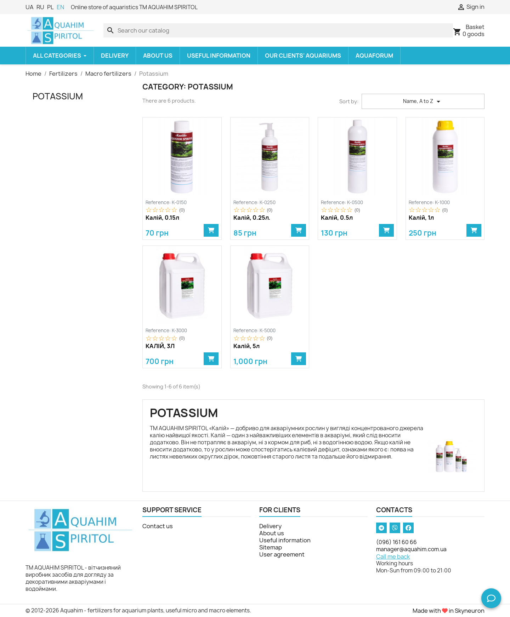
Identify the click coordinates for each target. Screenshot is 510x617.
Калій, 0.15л (162, 218)
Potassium (58, 96)
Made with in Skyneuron (448, 611)
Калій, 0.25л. (251, 218)
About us (271, 533)
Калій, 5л (246, 346)
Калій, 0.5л (337, 218)
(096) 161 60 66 (396, 542)
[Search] (278, 30)
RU (40, 7)
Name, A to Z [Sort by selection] (423, 101)
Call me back (393, 556)
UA (30, 7)
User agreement (282, 554)
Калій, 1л (421, 218)
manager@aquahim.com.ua (411, 549)
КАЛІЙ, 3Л (160, 346)
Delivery (270, 526)
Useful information (285, 540)
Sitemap (270, 547)
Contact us (157, 526)
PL (50, 7)
